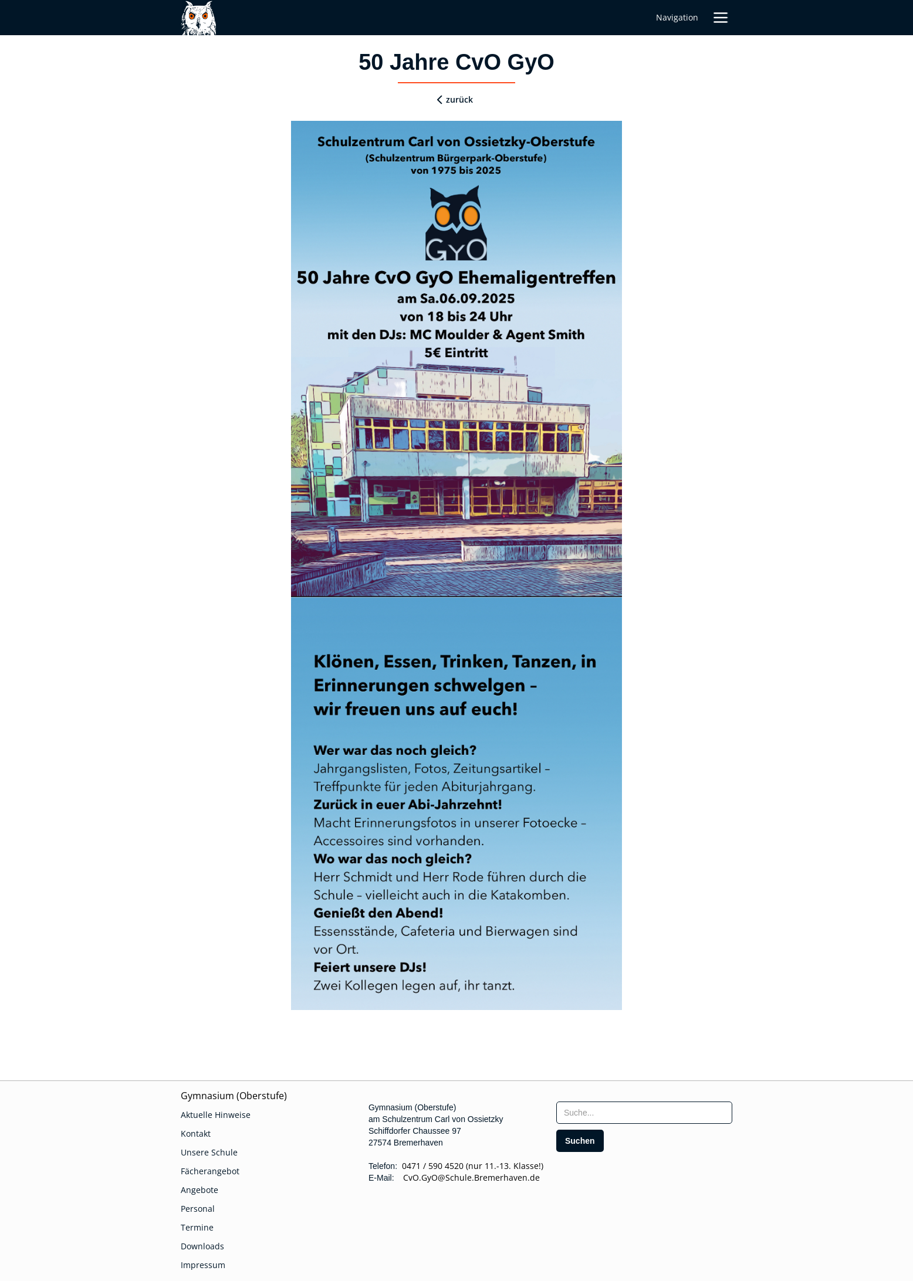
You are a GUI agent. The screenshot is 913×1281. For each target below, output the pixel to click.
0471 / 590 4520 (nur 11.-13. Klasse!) (472, 1165)
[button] (720, 17)
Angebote (199, 1189)
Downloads (202, 1246)
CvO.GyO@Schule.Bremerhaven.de (468, 1177)
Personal (198, 1208)
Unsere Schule (209, 1152)
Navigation (677, 17)
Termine (197, 1227)
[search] (580, 1141)
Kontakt (196, 1133)
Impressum (203, 1264)
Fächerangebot (210, 1171)
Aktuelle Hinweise (216, 1114)
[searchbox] (644, 1113)
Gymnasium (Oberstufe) (234, 1095)
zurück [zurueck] (459, 99)
